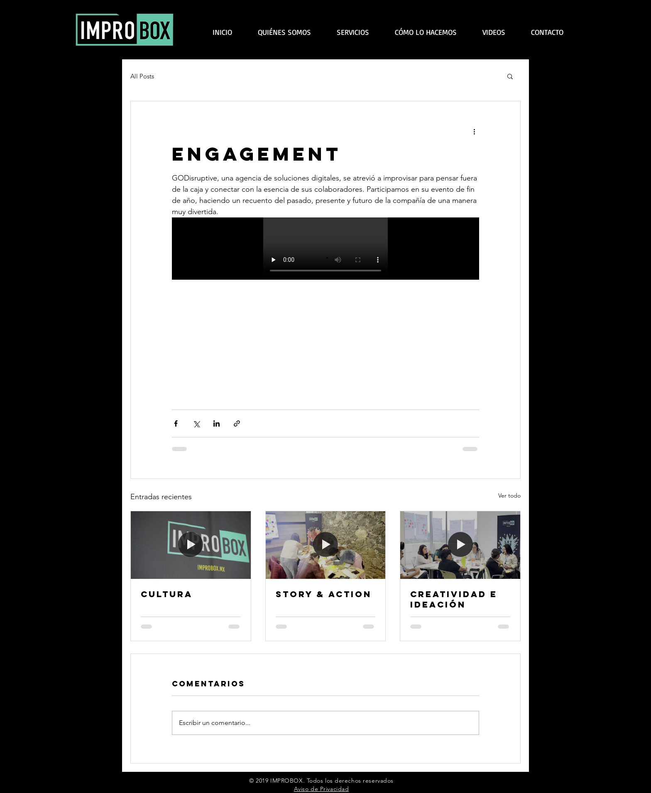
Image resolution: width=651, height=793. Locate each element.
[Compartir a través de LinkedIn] (216, 423)
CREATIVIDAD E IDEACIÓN (453, 599)
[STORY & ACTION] (326, 544)
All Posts (142, 76)
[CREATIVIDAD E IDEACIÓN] (460, 544)
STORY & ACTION (324, 594)
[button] (510, 76)
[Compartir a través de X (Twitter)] (196, 423)
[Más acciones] (474, 131)
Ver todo (509, 495)
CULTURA (167, 594)
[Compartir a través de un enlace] (237, 423)
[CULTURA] (191, 544)
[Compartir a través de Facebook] (176, 423)
